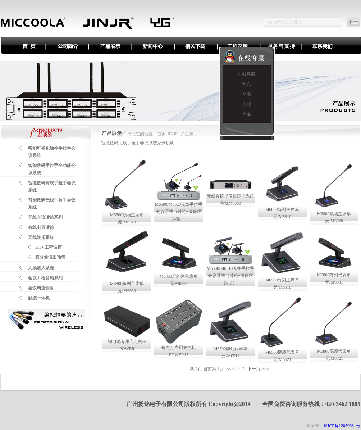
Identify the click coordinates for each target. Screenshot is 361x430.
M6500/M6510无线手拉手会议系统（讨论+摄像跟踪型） (231, 275)
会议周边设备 (41, 287)
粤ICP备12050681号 (341, 425)
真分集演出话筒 (50, 257)
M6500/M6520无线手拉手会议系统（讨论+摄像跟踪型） (179, 211)
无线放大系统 (41, 267)
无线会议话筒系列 (45, 217)
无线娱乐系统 (41, 237)
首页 (161, 133)
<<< (231, 368)
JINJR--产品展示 (182, 133)
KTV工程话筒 (48, 247)
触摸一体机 (39, 297)
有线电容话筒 (41, 227)
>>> (265, 368)
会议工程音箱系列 (45, 277)
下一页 (253, 368)
